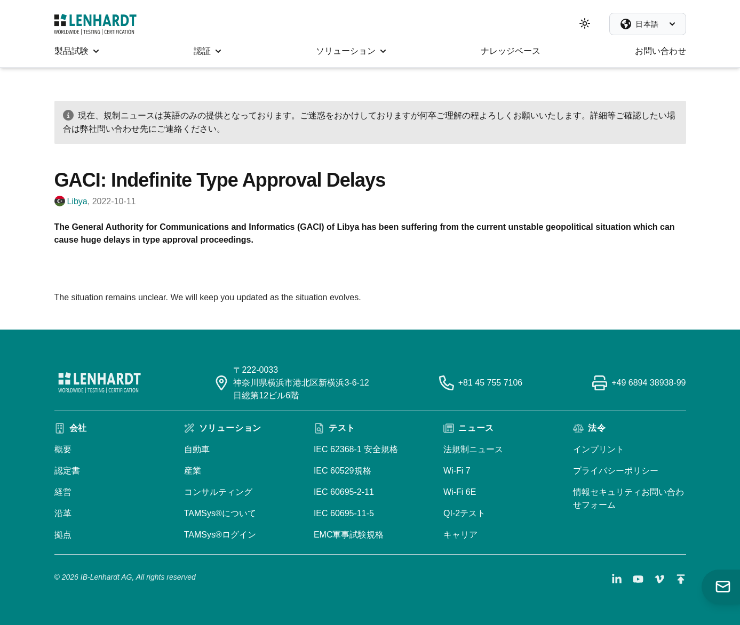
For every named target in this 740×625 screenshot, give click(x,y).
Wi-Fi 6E (459, 491)
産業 (192, 470)
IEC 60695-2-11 (344, 491)
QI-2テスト (464, 513)
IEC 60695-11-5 (344, 513)
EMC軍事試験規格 (349, 534)
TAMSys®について (220, 513)
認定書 (67, 470)
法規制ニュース (473, 449)
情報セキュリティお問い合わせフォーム (628, 498)
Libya (77, 201)
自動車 (197, 449)
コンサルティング (218, 491)
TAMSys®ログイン (220, 534)
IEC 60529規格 (342, 470)
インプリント (598, 449)
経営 (62, 491)
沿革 (62, 513)
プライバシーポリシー (615, 470)
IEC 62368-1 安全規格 (356, 449)
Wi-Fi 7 (457, 470)
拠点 (62, 534)
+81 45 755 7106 (490, 382)
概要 (62, 449)
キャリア (460, 534)
